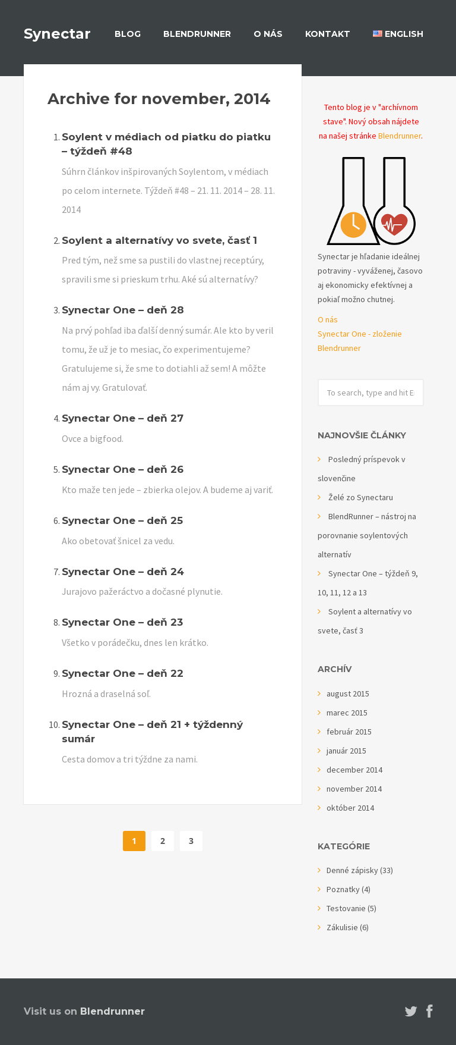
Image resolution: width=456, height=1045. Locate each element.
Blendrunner (399, 135)
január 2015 (346, 750)
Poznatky (343, 889)
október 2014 (350, 807)
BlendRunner (197, 34)
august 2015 (348, 693)
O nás (268, 34)
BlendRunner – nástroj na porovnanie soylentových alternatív (367, 535)
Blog (128, 34)
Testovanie (346, 908)
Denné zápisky (352, 870)
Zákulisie (342, 927)
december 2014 (354, 769)
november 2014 (354, 788)
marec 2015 (347, 712)
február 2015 (349, 731)
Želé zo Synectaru (360, 497)
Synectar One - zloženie (360, 333)
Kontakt (327, 34)
